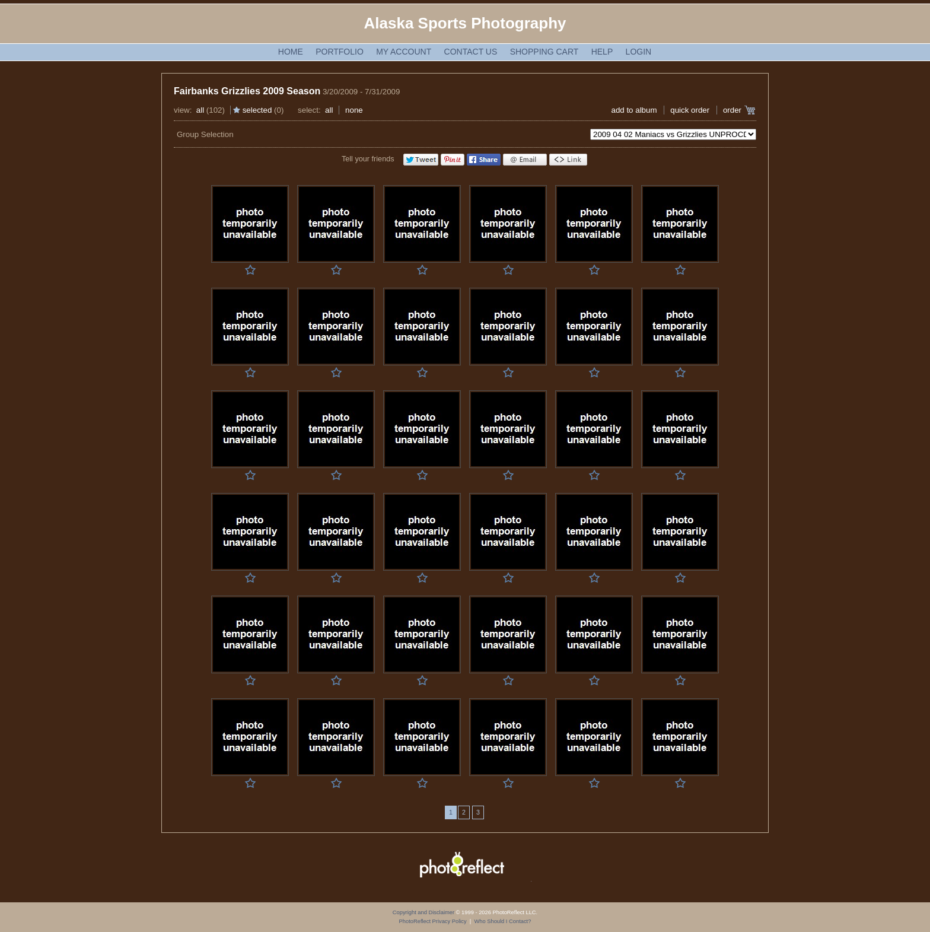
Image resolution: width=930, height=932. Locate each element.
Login (639, 51)
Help (602, 51)
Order (732, 110)
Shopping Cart (544, 51)
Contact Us (471, 51)
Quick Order (689, 110)
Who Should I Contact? (502, 921)
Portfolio (340, 51)
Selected (257, 110)
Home (290, 51)
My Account (403, 51)
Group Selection (205, 134)
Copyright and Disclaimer (424, 912)
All (200, 110)
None (354, 110)
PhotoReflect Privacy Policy (433, 921)
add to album (634, 110)
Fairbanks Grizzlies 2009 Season (247, 91)
